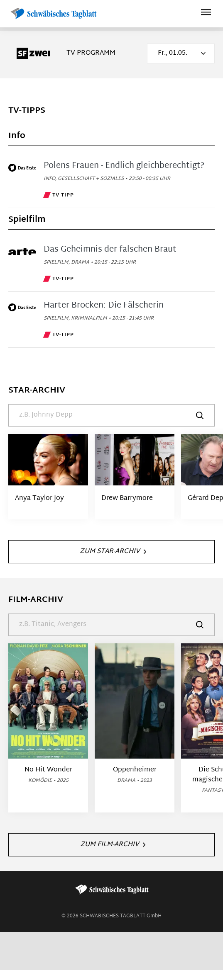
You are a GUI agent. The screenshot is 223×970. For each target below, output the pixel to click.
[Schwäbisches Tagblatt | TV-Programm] (53, 14)
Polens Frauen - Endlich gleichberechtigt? (124, 165)
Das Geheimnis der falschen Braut (110, 249)
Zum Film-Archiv (112, 845)
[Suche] (111, 415)
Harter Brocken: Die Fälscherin (104, 305)
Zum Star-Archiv (113, 552)
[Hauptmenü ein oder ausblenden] (205, 13)
